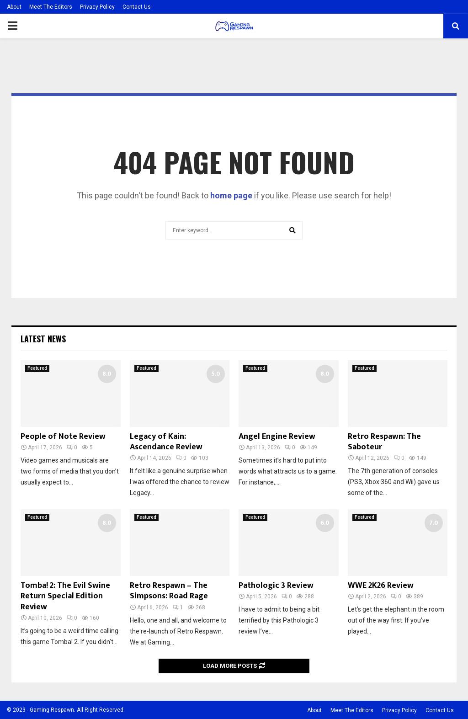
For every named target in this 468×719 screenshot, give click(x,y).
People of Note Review (63, 436)
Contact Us (136, 7)
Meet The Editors (50, 7)
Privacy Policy (97, 7)
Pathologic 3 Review (276, 585)
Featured (37, 368)
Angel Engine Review (277, 436)
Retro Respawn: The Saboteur (384, 442)
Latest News (43, 339)
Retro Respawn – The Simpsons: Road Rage (169, 591)
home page (231, 195)
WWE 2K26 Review (381, 585)
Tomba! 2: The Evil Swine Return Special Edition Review (65, 596)
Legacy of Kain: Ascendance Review (166, 442)
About (14, 7)
